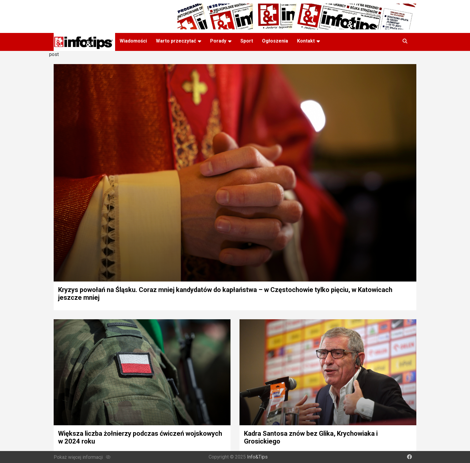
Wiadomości (133, 41)
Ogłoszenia (275, 41)
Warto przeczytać (176, 41)
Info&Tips (257, 457)
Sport (246, 41)
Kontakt (306, 41)
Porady (218, 41)
